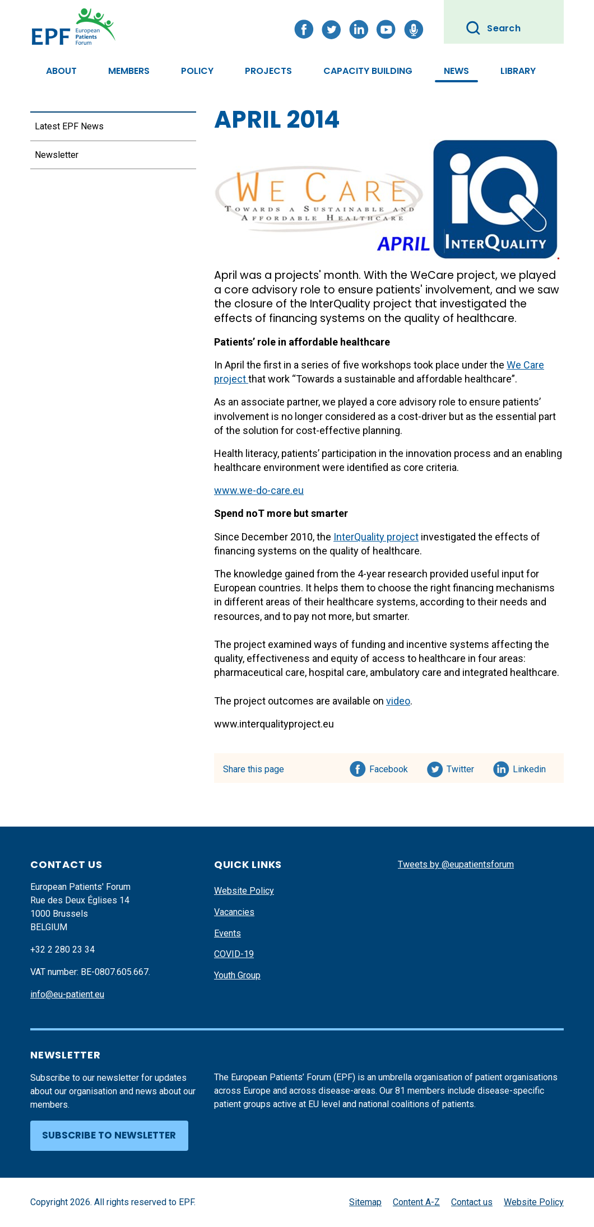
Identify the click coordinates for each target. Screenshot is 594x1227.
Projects (268, 70)
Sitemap (365, 1202)
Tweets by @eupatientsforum (456, 864)
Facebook (388, 767)
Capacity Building (367, 70)
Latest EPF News (69, 126)
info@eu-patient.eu (67, 994)
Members (129, 70)
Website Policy (244, 890)
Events (227, 933)
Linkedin (530, 767)
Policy (197, 70)
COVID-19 (234, 954)
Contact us (472, 1202)
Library (518, 70)
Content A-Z (416, 1202)
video (398, 701)
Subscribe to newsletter (109, 1135)
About (61, 70)
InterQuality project (376, 537)
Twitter (464, 767)
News (456, 70)
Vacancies (234, 912)
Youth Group (237, 975)
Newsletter (56, 155)
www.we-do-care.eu (259, 490)
